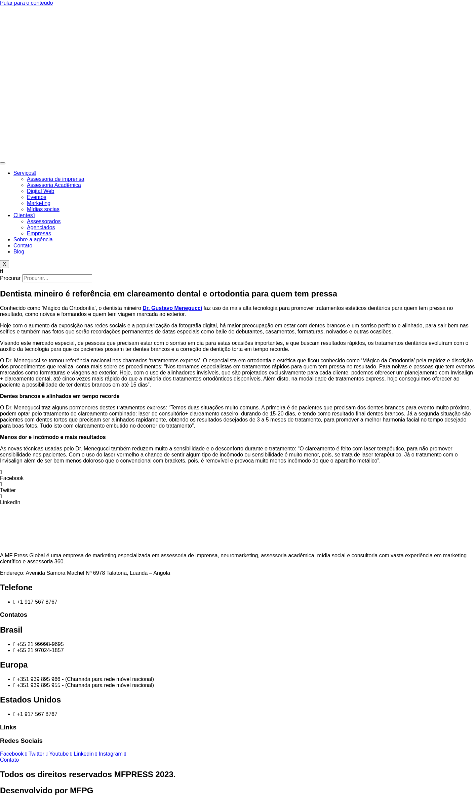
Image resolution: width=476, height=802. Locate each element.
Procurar (10, 278)
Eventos (36, 197)
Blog (18, 251)
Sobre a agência (33, 239)
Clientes (24, 215)
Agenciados (41, 227)
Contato (22, 245)
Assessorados (44, 221)
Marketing (38, 203)
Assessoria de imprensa (55, 179)
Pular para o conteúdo (26, 3)
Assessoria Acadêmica (54, 185)
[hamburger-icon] (2, 163)
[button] (238, 271)
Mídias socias (43, 209)
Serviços (24, 173)
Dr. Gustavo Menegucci (172, 308)
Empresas (39, 233)
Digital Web (40, 191)
